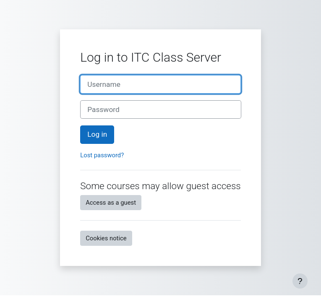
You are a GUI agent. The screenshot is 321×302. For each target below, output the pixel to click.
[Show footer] (300, 281)
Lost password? (102, 155)
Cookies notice (106, 238)
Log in (97, 134)
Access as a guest (111, 202)
